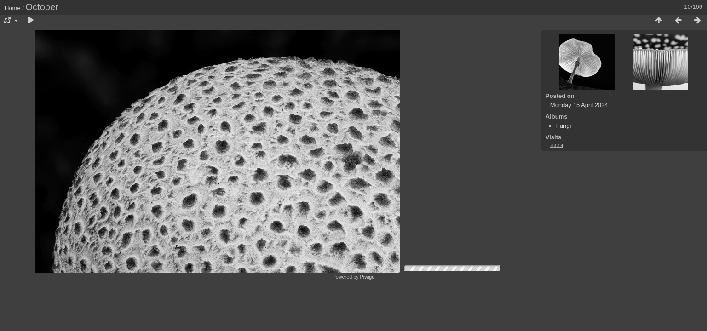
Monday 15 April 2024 (579, 105)
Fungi (563, 125)
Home (13, 8)
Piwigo (367, 277)
